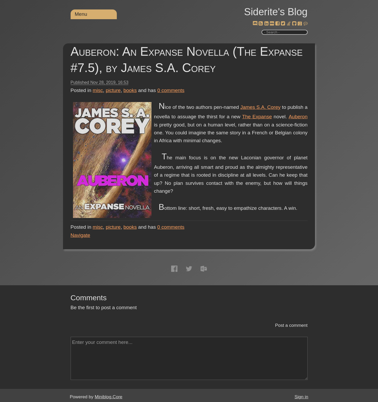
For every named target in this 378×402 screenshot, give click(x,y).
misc (98, 90)
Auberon (298, 116)
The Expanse (257, 116)
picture (113, 90)
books (130, 90)
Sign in (301, 396)
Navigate (80, 235)
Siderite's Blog (276, 11)
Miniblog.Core (108, 396)
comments (171, 90)
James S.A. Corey (260, 107)
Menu (81, 14)
